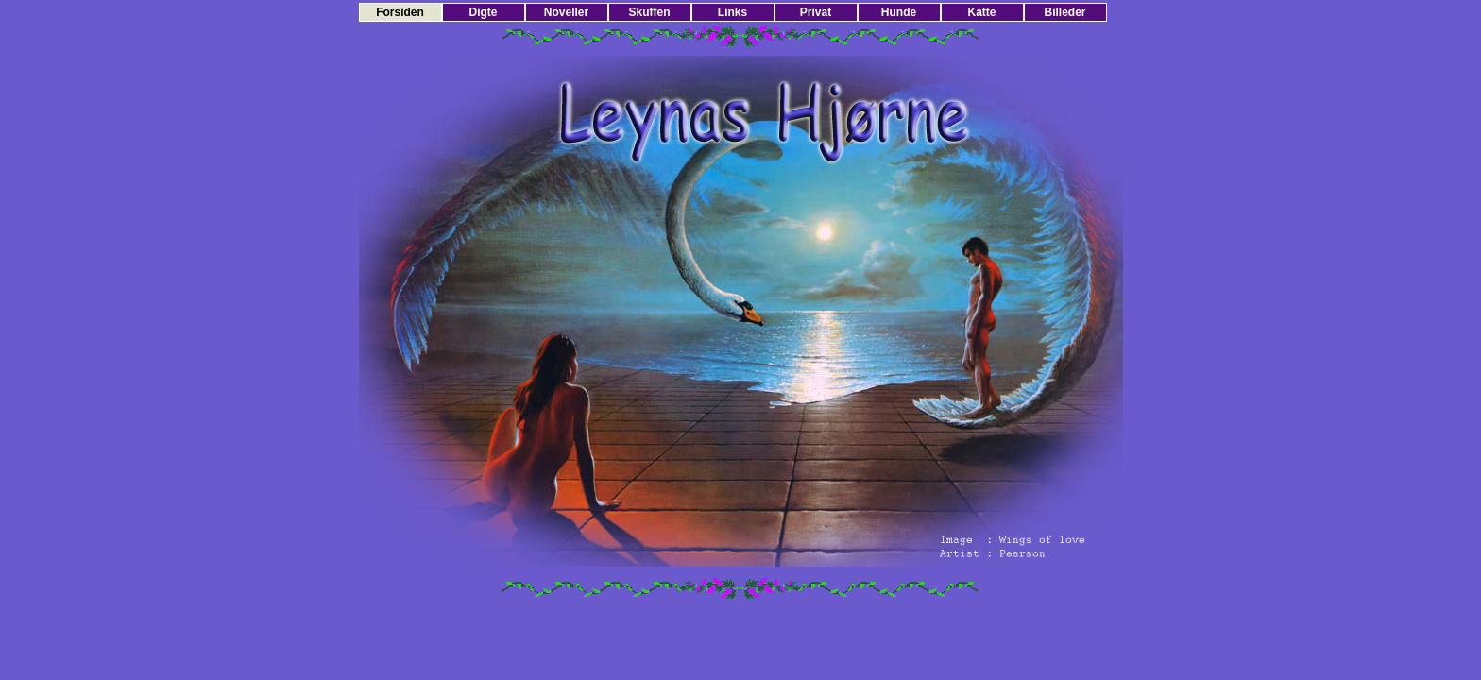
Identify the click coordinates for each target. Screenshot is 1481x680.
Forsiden (400, 12)
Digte (483, 12)
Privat (815, 12)
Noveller (566, 12)
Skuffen (649, 12)
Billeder (1064, 12)
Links (732, 12)
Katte (981, 12)
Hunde (898, 12)
